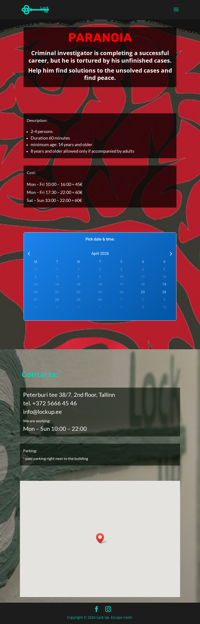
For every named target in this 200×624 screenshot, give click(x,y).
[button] (101, 538)
